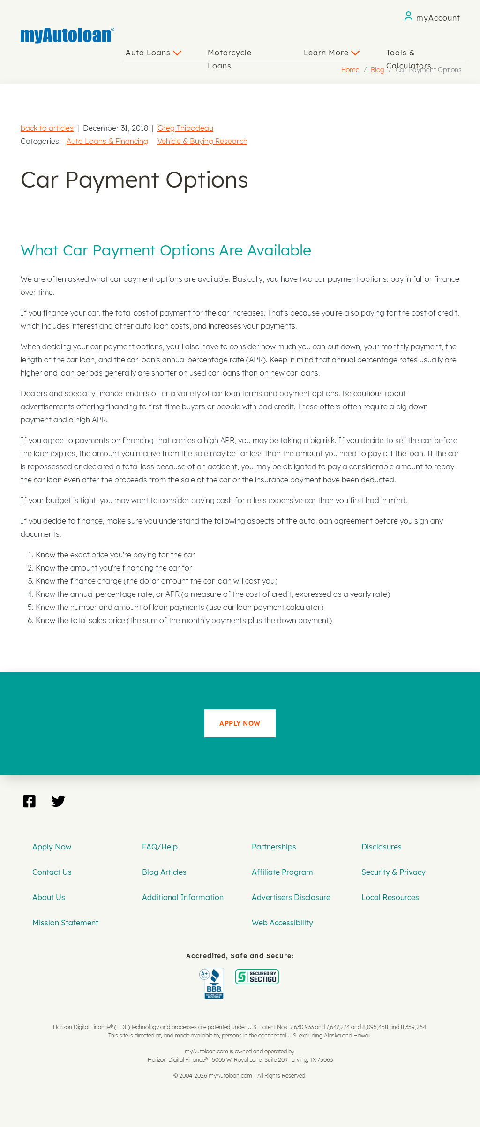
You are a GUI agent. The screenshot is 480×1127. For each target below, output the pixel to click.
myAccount (438, 18)
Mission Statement (65, 922)
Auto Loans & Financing (107, 141)
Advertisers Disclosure (291, 897)
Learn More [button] (332, 52)
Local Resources (390, 897)
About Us (48, 897)
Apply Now (51, 846)
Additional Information (183, 897)
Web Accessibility (282, 922)
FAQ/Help (160, 846)
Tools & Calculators (409, 55)
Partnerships (274, 846)
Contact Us (52, 872)
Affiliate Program (282, 872)
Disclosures (381, 846)
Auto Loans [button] (153, 52)
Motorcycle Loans (230, 55)
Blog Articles (164, 872)
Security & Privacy (393, 872)
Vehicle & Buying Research (203, 141)
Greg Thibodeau (185, 128)
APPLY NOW (240, 723)
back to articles (47, 128)
